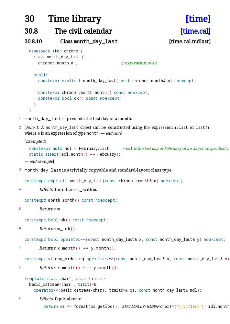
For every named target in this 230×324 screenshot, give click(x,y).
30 (29, 19)
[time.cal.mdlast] (190, 41)
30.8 (31, 31)
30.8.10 (33, 41)
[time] (198, 19)
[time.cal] (195, 31)
